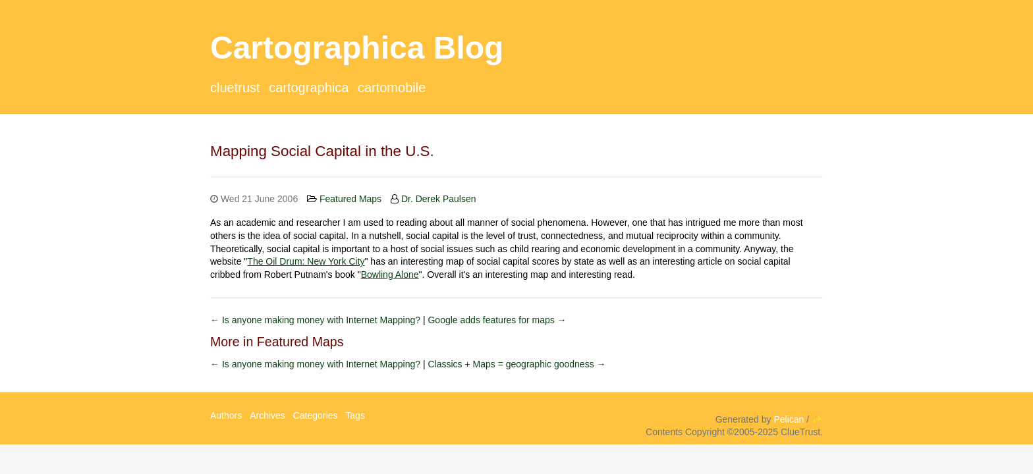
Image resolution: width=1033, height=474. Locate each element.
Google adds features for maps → (497, 320)
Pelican (788, 419)
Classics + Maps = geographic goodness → (516, 364)
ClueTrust (235, 87)
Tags (355, 415)
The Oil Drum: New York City (305, 261)
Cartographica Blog (356, 47)
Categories (315, 415)
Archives (267, 415)
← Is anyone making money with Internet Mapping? (316, 320)
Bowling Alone (390, 274)
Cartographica (309, 87)
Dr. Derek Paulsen (438, 199)
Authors (226, 415)
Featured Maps (350, 199)
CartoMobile (392, 87)
